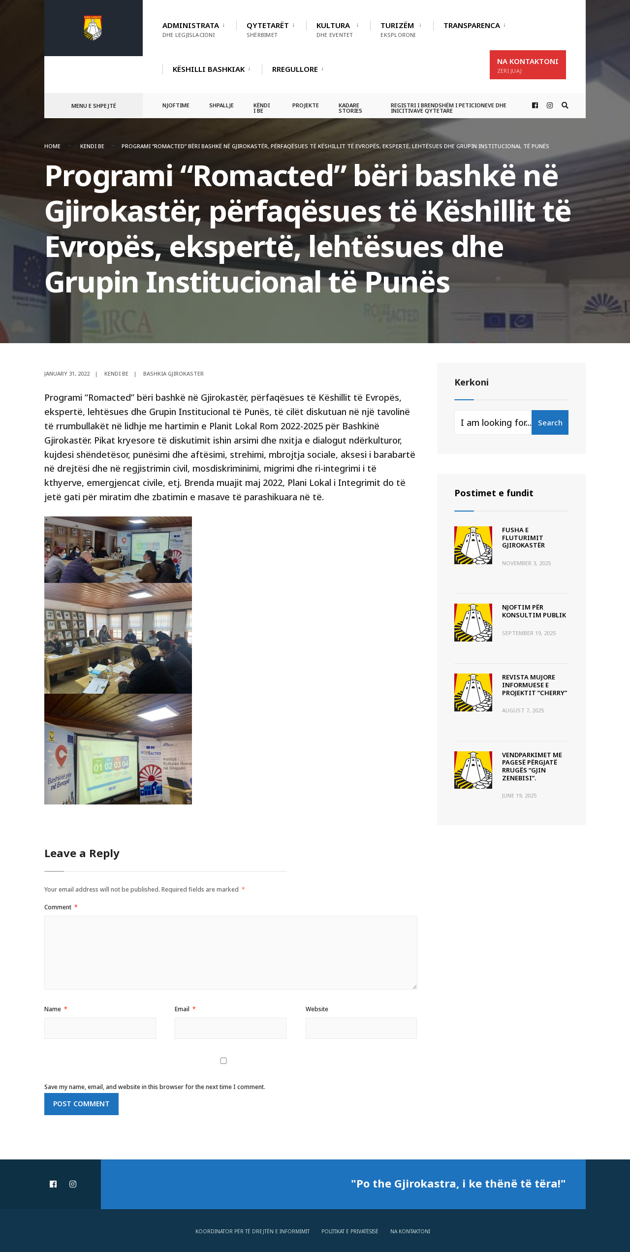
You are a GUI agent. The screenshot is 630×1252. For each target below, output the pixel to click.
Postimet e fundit (494, 493)
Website (317, 1009)
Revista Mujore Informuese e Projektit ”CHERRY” (534, 685)
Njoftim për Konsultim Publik (534, 611)
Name (55, 1009)
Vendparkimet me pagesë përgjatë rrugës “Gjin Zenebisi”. (532, 766)
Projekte (305, 105)
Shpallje (221, 105)
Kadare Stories (350, 107)
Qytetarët (268, 29)
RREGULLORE (295, 69)
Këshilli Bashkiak (209, 69)
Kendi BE (92, 146)
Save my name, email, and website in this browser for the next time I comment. (154, 1087)
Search (550, 422)
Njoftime (175, 105)
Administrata (190, 29)
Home (52, 146)
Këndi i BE (261, 107)
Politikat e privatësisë (349, 1231)
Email (185, 1009)
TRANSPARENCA (471, 25)
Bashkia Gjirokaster (173, 373)
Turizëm (397, 29)
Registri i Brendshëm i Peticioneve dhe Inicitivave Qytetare (448, 107)
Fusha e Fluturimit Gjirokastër (523, 537)
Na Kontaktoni (528, 65)
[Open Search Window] (565, 105)
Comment (61, 907)
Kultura (334, 29)
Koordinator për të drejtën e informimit (252, 1231)
